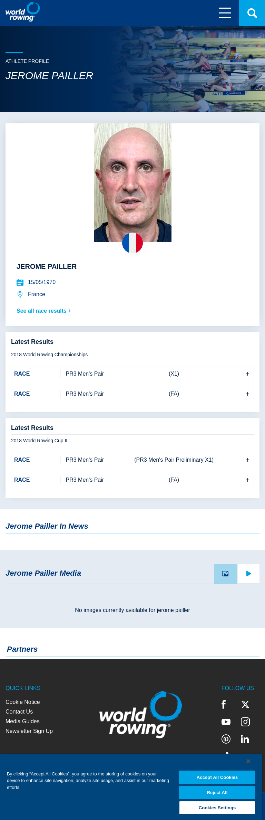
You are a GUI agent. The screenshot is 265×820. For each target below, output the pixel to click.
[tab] (225, 574)
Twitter (245, 704)
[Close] (248, 761)
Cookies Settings (217, 807)
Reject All (217, 792)
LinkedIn (245, 739)
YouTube (226, 721)
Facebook (224, 704)
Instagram (245, 721)
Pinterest (226, 739)
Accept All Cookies (217, 777)
